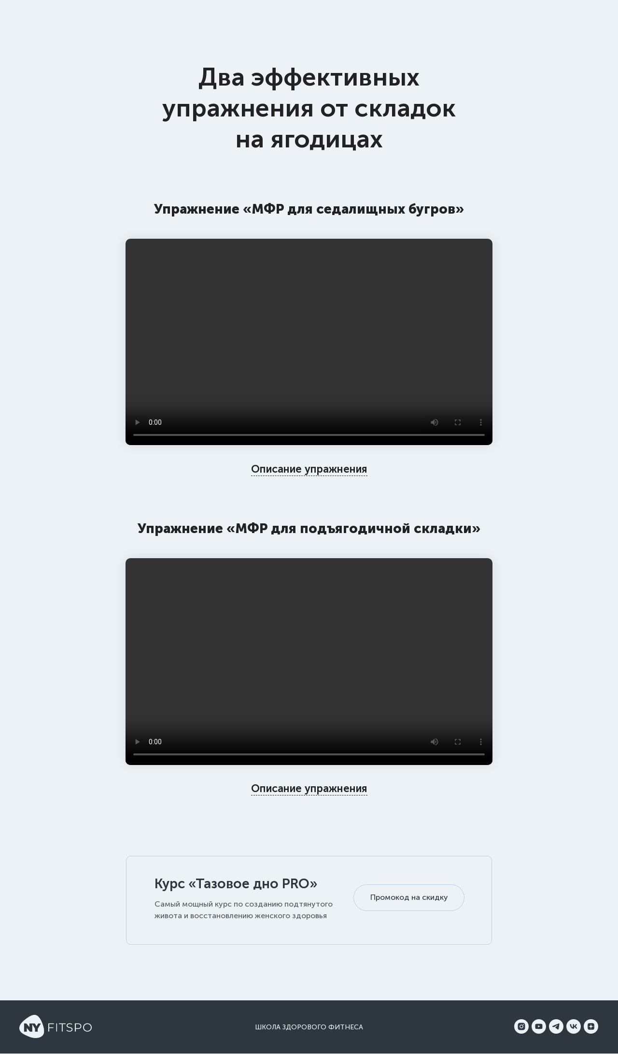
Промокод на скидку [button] (409, 897)
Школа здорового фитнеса (309, 1027)
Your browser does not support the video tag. (309, 342)
